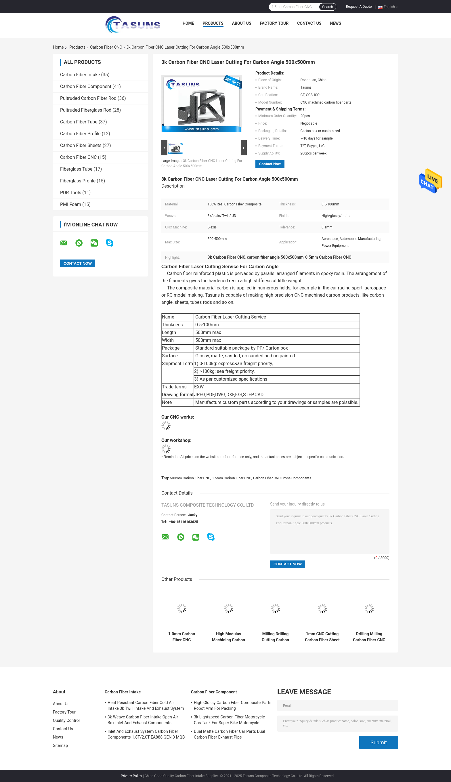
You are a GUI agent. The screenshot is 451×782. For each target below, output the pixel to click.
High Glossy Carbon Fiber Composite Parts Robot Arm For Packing (233, 705)
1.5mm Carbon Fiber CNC (231, 478)
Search (327, 7)
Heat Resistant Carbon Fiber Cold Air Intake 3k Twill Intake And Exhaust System (146, 705)
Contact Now (270, 164)
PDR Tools (70, 192)
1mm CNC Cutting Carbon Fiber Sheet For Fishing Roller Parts (322, 637)
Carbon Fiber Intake (80, 74)
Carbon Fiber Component (85, 86)
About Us (241, 23)
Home (188, 23)
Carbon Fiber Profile (80, 133)
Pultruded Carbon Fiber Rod (88, 98)
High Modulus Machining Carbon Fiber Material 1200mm (228, 637)
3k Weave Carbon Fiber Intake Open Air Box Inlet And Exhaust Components (143, 720)
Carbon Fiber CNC (106, 47)
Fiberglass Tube (76, 169)
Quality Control (66, 720)
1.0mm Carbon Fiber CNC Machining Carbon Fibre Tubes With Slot (181, 637)
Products (213, 23)
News (335, 23)
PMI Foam (70, 204)
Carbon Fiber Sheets (81, 145)
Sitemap (60, 745)
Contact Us (309, 23)
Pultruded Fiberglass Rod (85, 110)
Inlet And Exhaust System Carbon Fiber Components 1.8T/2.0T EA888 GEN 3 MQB (146, 734)
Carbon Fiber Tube (79, 122)
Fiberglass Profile (77, 181)
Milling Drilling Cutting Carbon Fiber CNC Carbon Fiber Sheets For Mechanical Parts (275, 637)
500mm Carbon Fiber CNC (190, 478)
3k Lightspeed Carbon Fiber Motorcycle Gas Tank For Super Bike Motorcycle (229, 720)
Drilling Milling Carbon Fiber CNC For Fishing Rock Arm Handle (369, 637)
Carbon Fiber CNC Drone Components (282, 478)
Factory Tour (274, 23)
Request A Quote (359, 7)
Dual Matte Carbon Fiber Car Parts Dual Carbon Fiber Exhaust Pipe (229, 734)
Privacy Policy (131, 776)
